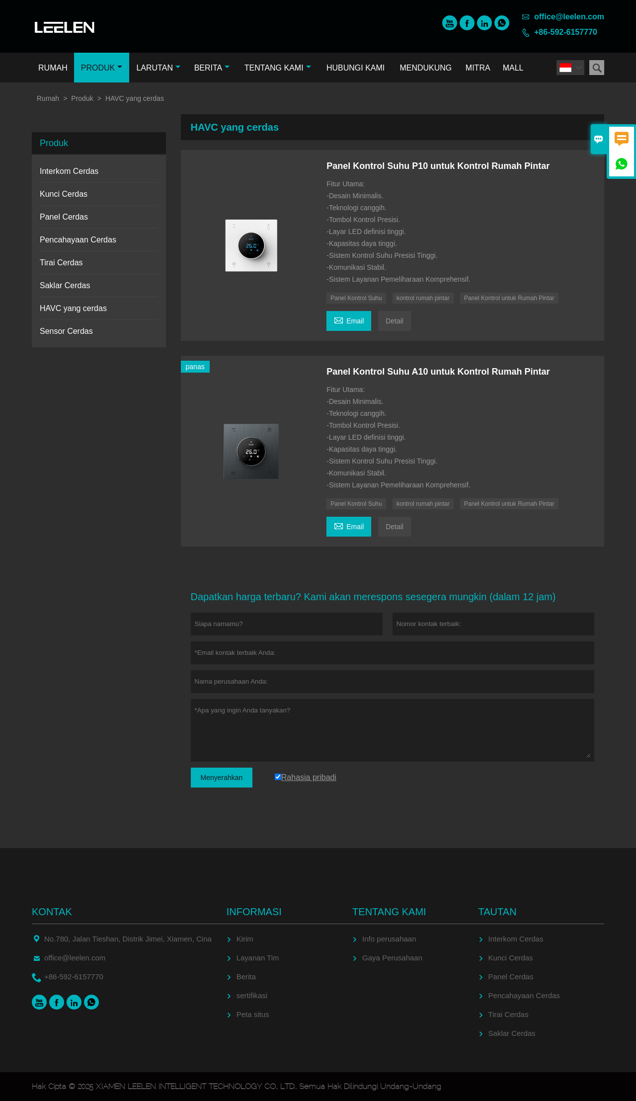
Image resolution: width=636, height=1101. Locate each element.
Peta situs (253, 1014)
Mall (513, 68)
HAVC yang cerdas (73, 308)
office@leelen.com (569, 16)
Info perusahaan (389, 939)
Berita (212, 68)
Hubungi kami (355, 68)
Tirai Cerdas (61, 262)
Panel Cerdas (64, 217)
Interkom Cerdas (69, 171)
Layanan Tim (258, 957)
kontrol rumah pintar (423, 298)
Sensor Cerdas (66, 331)
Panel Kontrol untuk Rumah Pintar (509, 298)
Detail (394, 321)
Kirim (245, 939)
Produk (101, 68)
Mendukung (425, 68)
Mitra (478, 68)
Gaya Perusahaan (392, 957)
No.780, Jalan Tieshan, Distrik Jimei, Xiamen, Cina (128, 939)
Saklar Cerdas (65, 285)
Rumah (53, 68)
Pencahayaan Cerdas (78, 240)
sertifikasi (252, 995)
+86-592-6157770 (565, 32)
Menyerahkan (222, 778)
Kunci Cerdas (63, 194)
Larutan (158, 68)
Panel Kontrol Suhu (356, 298)
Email (349, 320)
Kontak (52, 911)
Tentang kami (277, 68)
